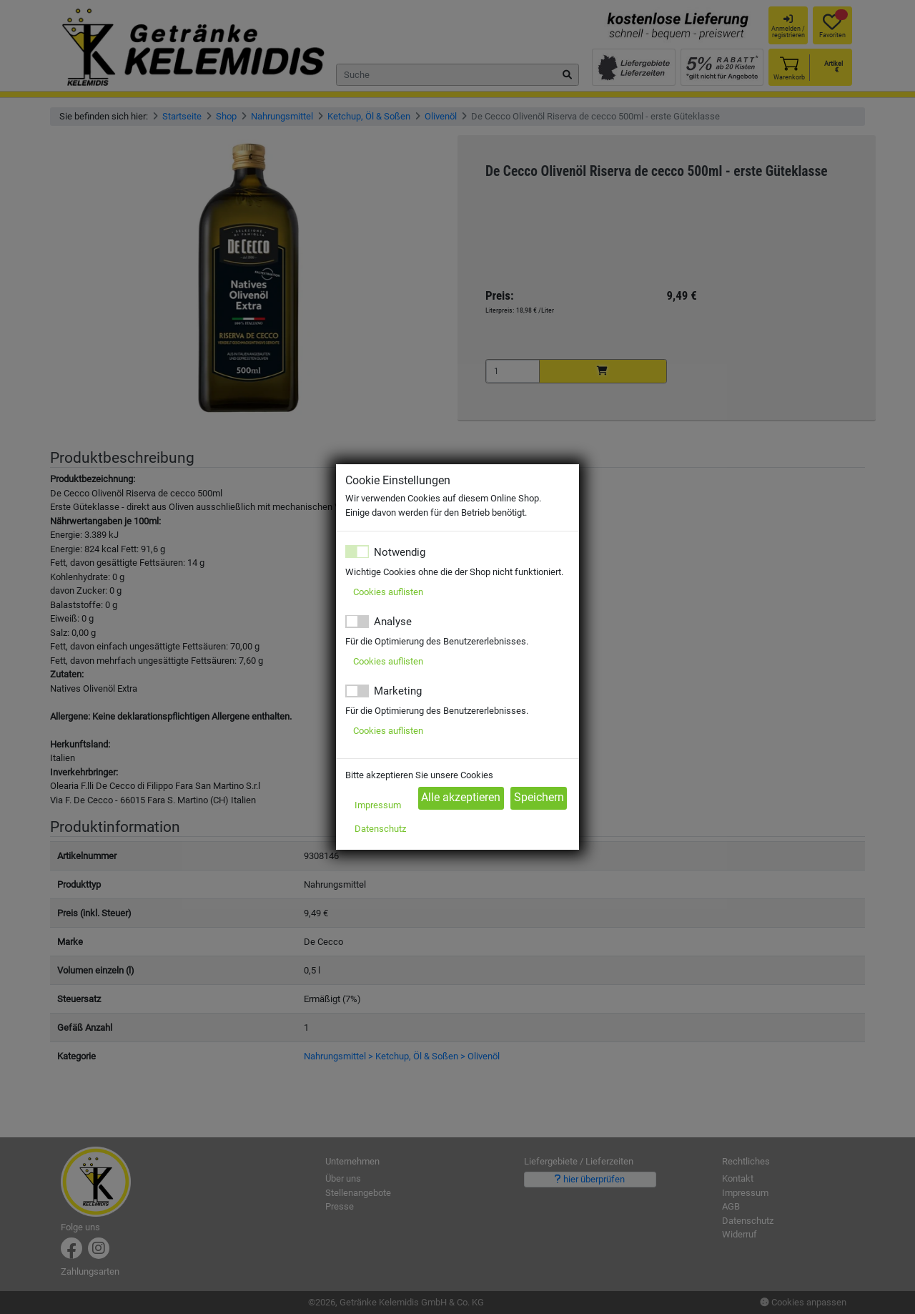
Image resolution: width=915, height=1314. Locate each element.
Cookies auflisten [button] (388, 592)
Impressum (378, 805)
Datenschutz (380, 828)
